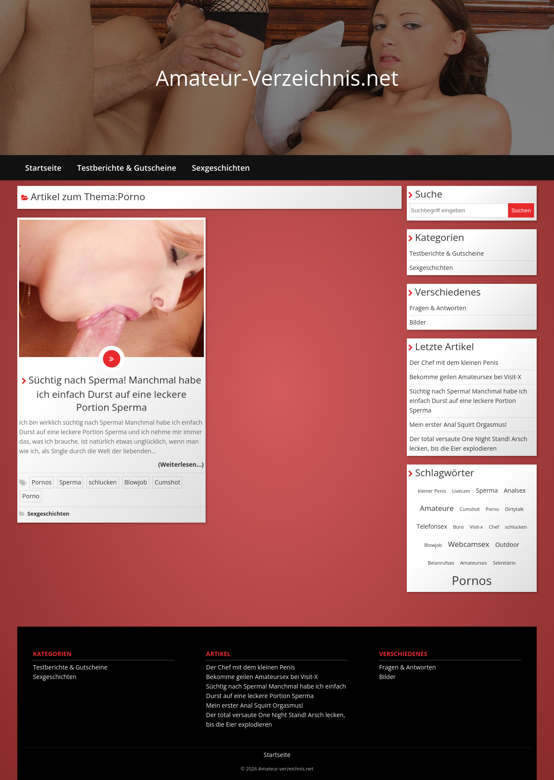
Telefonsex (432, 526)
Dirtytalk (514, 509)
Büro (458, 526)
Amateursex (473, 562)
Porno (30, 496)
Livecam (461, 491)
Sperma (70, 482)
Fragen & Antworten (437, 308)
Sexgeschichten (221, 167)
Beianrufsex (441, 562)
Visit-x (476, 526)
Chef (494, 526)
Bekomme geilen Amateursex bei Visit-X (465, 377)
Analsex (515, 490)
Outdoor (507, 544)
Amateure (437, 508)
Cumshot (167, 482)
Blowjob (135, 482)
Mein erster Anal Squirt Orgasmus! (457, 424)
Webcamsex (469, 544)
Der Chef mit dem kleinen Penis (453, 362)
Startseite (43, 167)
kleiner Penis (432, 491)
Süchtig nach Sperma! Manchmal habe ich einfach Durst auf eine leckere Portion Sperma (115, 393)
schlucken (103, 482)
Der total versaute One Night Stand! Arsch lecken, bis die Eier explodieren (468, 443)
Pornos (42, 482)
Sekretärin (504, 562)
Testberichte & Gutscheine (126, 167)
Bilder (417, 322)
